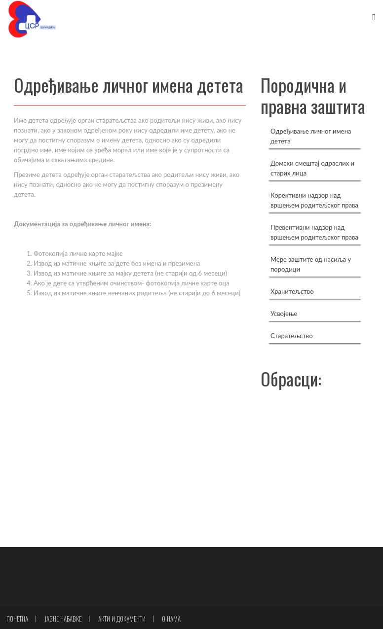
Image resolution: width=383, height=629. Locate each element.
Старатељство (291, 336)
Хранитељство (292, 291)
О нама (171, 619)
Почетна (17, 619)
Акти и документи (122, 619)
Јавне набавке (62, 619)
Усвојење (283, 313)
